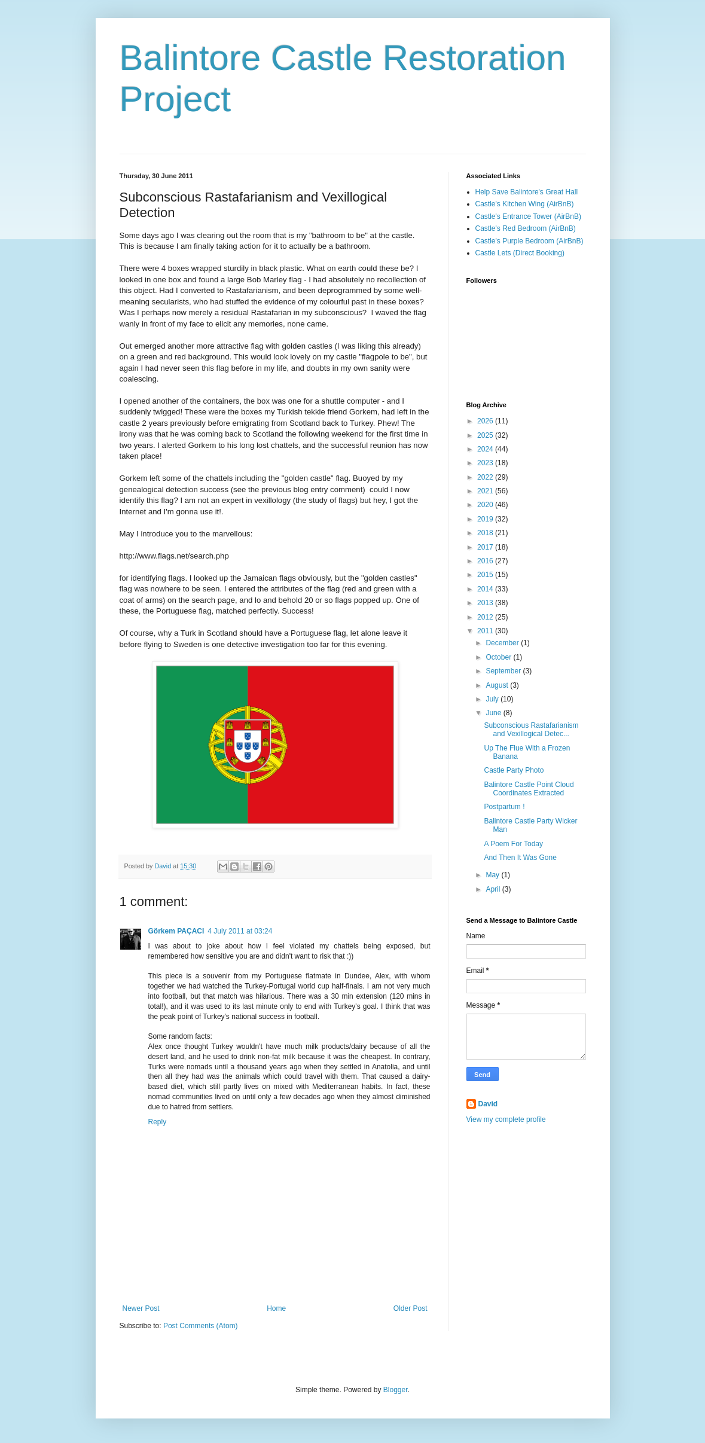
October (499, 657)
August (498, 685)
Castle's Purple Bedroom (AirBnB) (529, 241)
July (493, 699)
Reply (157, 1122)
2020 (486, 505)
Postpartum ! (504, 807)
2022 (486, 477)
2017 (486, 547)
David (488, 1104)
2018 (486, 533)
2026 (486, 421)
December (503, 643)
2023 (486, 463)
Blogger (395, 1390)
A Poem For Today (513, 844)
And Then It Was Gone (520, 857)
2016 (486, 561)
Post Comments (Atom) (200, 1326)
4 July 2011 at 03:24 (239, 931)
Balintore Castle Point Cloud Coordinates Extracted (528, 788)
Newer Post (141, 1308)
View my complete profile (506, 1119)
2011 (486, 631)
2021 (486, 491)
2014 (486, 589)
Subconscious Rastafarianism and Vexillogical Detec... (531, 729)
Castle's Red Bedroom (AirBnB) (525, 228)
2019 (486, 519)
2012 (486, 617)
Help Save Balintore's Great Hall (526, 192)
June (494, 713)
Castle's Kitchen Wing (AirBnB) (524, 204)
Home (276, 1308)
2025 (486, 435)
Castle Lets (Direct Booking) (519, 253)
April (494, 889)
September (504, 671)
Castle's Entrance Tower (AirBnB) (528, 216)
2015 (486, 575)
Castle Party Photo (514, 770)
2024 (486, 449)
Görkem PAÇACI (176, 931)
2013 (486, 603)
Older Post (410, 1308)
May (493, 875)
